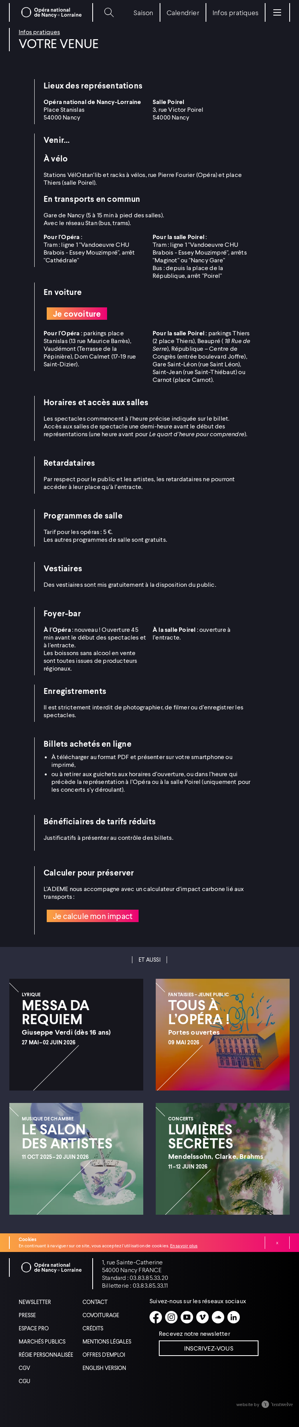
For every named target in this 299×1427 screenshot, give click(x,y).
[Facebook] (156, 1317)
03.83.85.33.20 (149, 1277)
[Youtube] (187, 1317)
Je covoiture (77, 314)
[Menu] (277, 12)
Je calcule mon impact (92, 916)
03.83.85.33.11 (150, 1285)
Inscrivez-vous (208, 1348)
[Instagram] (171, 1317)
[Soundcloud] (218, 1317)
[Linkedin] (233, 1317)
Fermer (277, 1242)
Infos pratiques (39, 31)
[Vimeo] (202, 1317)
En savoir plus (184, 1245)
